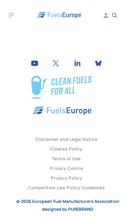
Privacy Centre (66, 168)
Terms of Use (66, 158)
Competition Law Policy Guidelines (66, 187)
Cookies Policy (66, 149)
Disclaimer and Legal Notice (66, 139)
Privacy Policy (66, 178)
